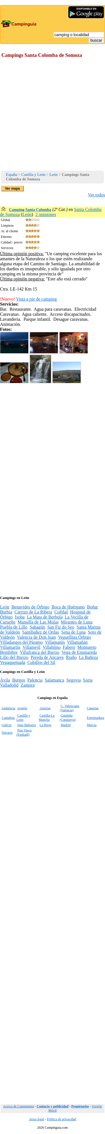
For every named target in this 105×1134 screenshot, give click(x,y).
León (54, 175)
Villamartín (10, 647)
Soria (88, 680)
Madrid (65, 725)
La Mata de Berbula (45, 617)
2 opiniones (45, 214)
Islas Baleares (26, 725)
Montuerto (87, 647)
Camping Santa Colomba (30, 210)
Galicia (6, 725)
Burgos (18, 680)
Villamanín (55, 642)
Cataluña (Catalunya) (68, 718)
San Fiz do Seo (60, 627)
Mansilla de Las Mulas (38, 622)
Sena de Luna (73, 632)
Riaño (71, 657)
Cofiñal (61, 612)
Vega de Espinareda (79, 652)
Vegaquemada (12, 662)
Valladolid (9, 685)
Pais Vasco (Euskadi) (24, 732)
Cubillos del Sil (41, 662)
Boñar (92, 607)
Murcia (92, 725)
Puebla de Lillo (13, 627)
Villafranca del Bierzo (39, 652)
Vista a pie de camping (36, 299)
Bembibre (9, 652)
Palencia (34, 680)
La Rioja (45, 725)
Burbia (6, 612)
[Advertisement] (52, 115)
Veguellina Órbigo (74, 637)
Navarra (7, 733)
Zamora (28, 685)
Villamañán (77, 642)
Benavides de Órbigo (30, 607)
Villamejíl (32, 647)
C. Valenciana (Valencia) (69, 708)
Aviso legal (36, 1119)
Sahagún (37, 627)
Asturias (45, 708)
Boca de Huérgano (68, 607)
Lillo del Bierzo (14, 657)
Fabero (69, 647)
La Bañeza (88, 657)
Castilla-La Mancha (46, 718)
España (11, 175)
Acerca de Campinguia (18, 1106)
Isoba (20, 617)
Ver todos (96, 194)
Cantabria (8, 718)
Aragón (22, 708)
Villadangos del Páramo (21, 642)
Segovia (73, 680)
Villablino (51, 647)
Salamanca (54, 680)
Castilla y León (33, 175)
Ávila (5, 680)
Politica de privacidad (61, 1119)
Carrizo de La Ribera (33, 612)
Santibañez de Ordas (40, 632)
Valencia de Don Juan (36, 637)
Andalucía (8, 708)
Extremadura (95, 718)
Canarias (93, 708)
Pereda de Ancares (47, 657)
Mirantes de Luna (76, 622)
